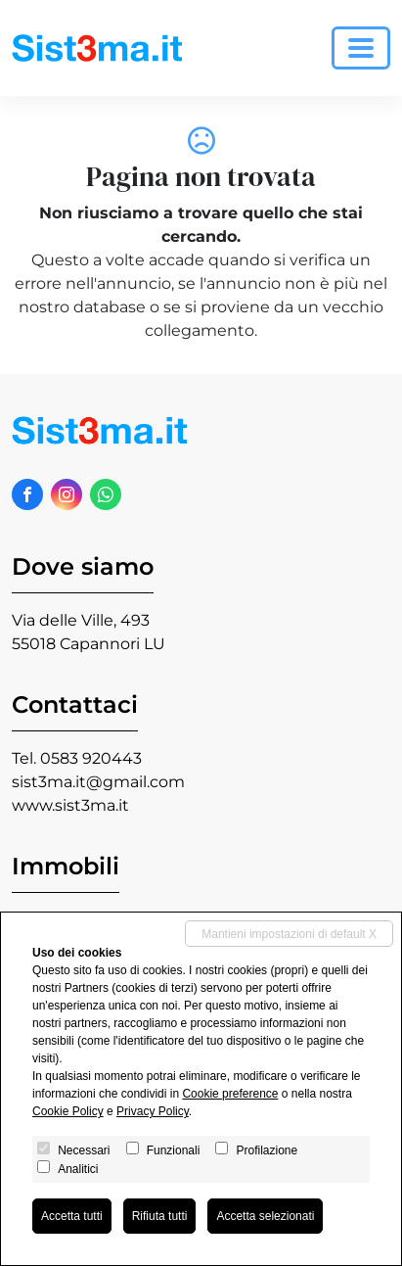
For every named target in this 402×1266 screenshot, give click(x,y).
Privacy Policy (152, 1111)
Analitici (78, 1169)
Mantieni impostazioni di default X (289, 934)
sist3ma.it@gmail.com (98, 782)
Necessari (84, 1150)
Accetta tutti (72, 1216)
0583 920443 (91, 758)
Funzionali (174, 1150)
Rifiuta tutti (160, 1216)
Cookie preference (230, 1094)
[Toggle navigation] (361, 48)
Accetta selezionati (265, 1216)
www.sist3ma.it (70, 805)
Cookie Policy (68, 1111)
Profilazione (266, 1150)
